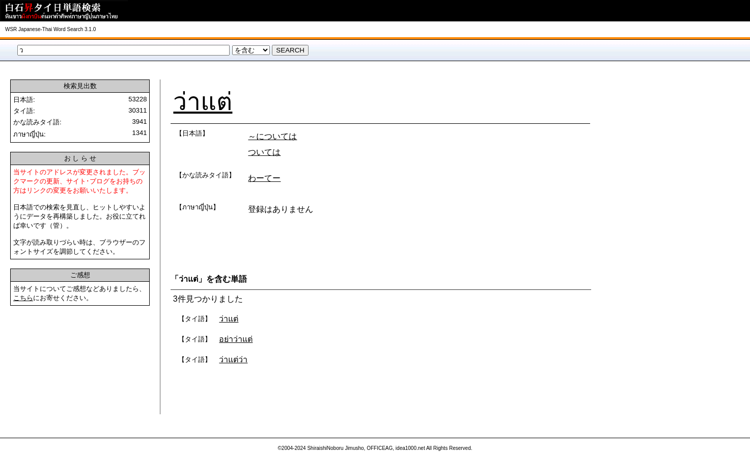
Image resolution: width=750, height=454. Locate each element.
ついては (264, 152)
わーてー (264, 178)
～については (272, 136)
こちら (23, 298)
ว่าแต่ (202, 101)
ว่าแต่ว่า (233, 359)
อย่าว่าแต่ (236, 339)
